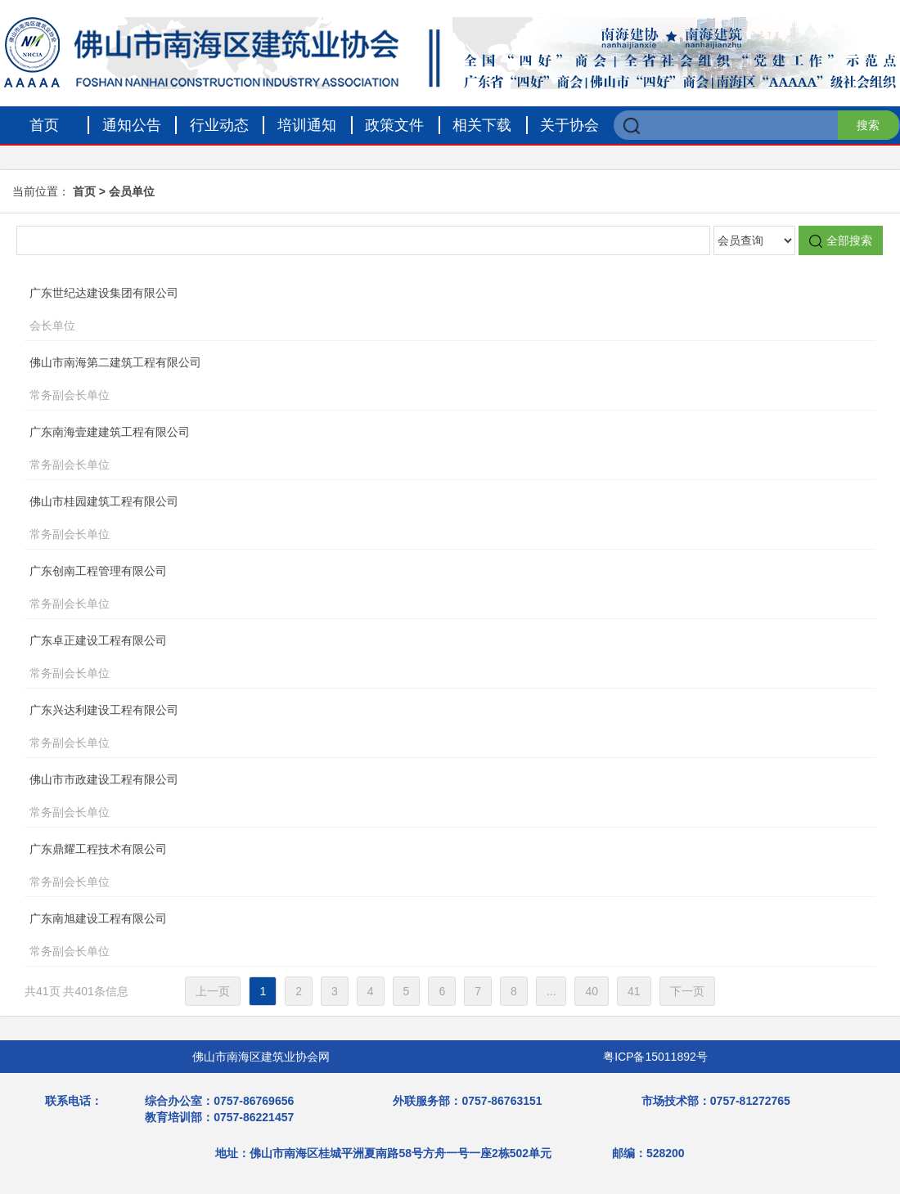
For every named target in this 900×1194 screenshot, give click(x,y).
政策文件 (394, 125)
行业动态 (219, 125)
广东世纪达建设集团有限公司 (419, 310)
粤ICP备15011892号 (655, 1056)
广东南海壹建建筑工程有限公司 (419, 449)
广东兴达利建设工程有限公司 (419, 727)
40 (591, 991)
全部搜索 (840, 241)
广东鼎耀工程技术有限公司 (419, 866)
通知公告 (131, 125)
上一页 (213, 991)
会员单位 (132, 191)
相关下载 (481, 125)
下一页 (687, 991)
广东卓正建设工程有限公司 (419, 658)
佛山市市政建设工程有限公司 (419, 797)
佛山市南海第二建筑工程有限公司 (419, 380)
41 (634, 991)
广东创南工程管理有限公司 (419, 588)
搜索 (868, 125)
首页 (44, 125)
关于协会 (569, 125)
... (551, 991)
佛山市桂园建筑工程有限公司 (419, 519)
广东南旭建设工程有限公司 (419, 936)
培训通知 (306, 125)
